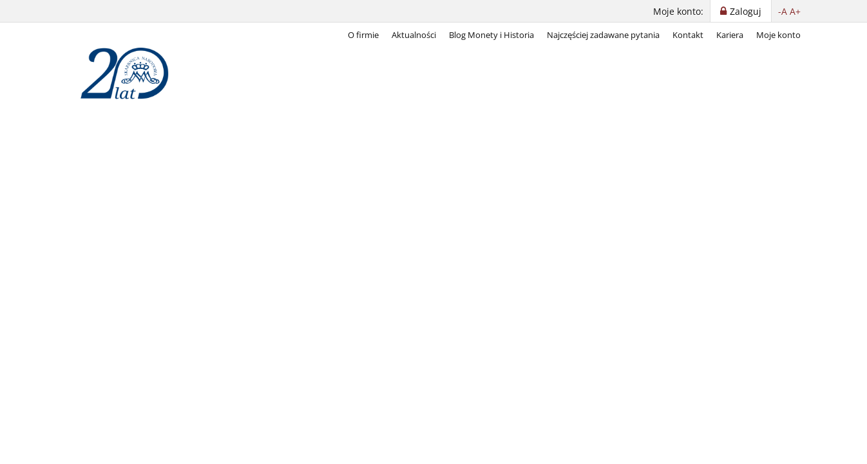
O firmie (363, 35)
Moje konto (778, 35)
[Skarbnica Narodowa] (130, 73)
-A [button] (782, 11)
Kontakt (687, 35)
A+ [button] (795, 11)
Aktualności (414, 35)
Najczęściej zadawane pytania (603, 35)
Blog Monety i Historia (491, 35)
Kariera (729, 35)
